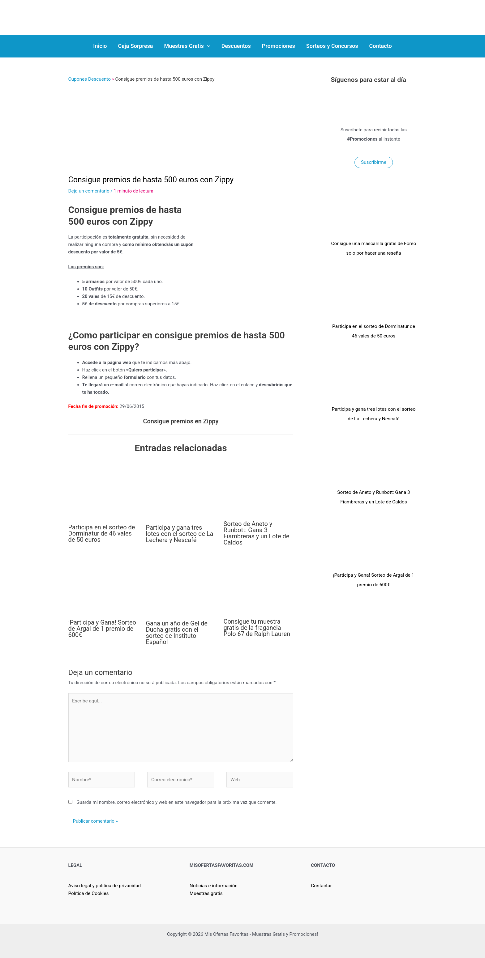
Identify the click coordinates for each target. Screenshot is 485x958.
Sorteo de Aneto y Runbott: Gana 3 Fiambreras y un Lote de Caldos (256, 532)
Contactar (321, 883)
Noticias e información (213, 883)
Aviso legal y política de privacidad (103, 883)
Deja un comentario (88, 190)
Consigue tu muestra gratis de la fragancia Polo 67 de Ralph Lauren (256, 627)
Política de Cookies (88, 890)
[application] (207, 46)
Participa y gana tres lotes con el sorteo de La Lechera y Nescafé (179, 533)
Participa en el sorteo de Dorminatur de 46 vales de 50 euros (101, 533)
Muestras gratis (206, 890)
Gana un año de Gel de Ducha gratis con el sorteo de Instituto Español (177, 632)
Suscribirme (373, 162)
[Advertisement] (181, 129)
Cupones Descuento (89, 79)
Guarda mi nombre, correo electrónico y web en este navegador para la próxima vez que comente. (176, 799)
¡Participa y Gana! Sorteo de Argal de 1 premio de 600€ (102, 628)
